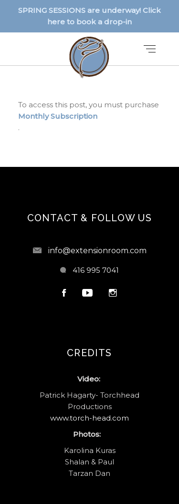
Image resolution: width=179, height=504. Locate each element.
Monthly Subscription (57, 116)
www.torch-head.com (89, 417)
